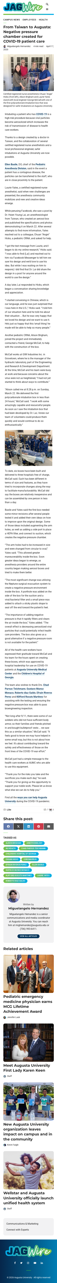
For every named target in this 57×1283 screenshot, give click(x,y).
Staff (9, 1076)
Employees (29, 19)
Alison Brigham (13, 843)
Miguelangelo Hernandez (19, 46)
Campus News (11, 19)
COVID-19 (41, 114)
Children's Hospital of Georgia (21, 854)
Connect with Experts (17, 1229)
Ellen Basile (11, 164)
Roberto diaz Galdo (25, 692)
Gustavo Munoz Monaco (17, 870)
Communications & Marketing (22, 1223)
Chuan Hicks (12, 859)
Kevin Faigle (12, 1145)
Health (43, 19)
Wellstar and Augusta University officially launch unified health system (28, 1198)
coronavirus (30, 859)
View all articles (28, 936)
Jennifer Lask (13, 1017)
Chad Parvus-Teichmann (33, 848)
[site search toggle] (47, 4)
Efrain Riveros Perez (16, 865)
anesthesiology (34, 843)
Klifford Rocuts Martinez (30, 696)
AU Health (11, 848)
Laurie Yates (43, 875)
